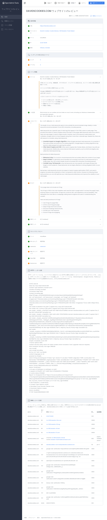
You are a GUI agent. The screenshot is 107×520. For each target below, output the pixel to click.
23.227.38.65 (50, 418)
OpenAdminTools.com (48, 517)
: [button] (32, 77)
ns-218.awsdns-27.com (54, 434)
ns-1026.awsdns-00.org (54, 426)
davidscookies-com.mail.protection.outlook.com (61, 446)
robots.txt (43, 248)
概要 (26, 517)
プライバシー (32, 517)
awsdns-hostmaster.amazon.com (62, 441)
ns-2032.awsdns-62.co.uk (54, 422)
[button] (71, 78)
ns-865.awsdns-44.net (54, 430)
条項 (39, 517)
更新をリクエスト (96, 16)
